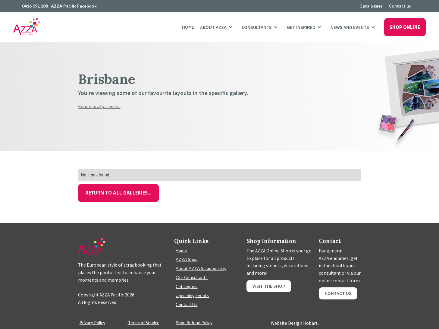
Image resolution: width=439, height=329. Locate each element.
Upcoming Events (192, 295)
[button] (218, 27)
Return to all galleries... (99, 106)
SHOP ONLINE (405, 27)
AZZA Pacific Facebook (74, 5)
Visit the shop (268, 286)
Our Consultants (192, 277)
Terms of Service (143, 322)
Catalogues (371, 5)
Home (188, 27)
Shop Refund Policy (194, 322)
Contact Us (186, 304)
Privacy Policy (92, 322)
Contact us (400, 5)
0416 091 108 (35, 5)
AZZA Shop (187, 259)
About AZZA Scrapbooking (201, 268)
